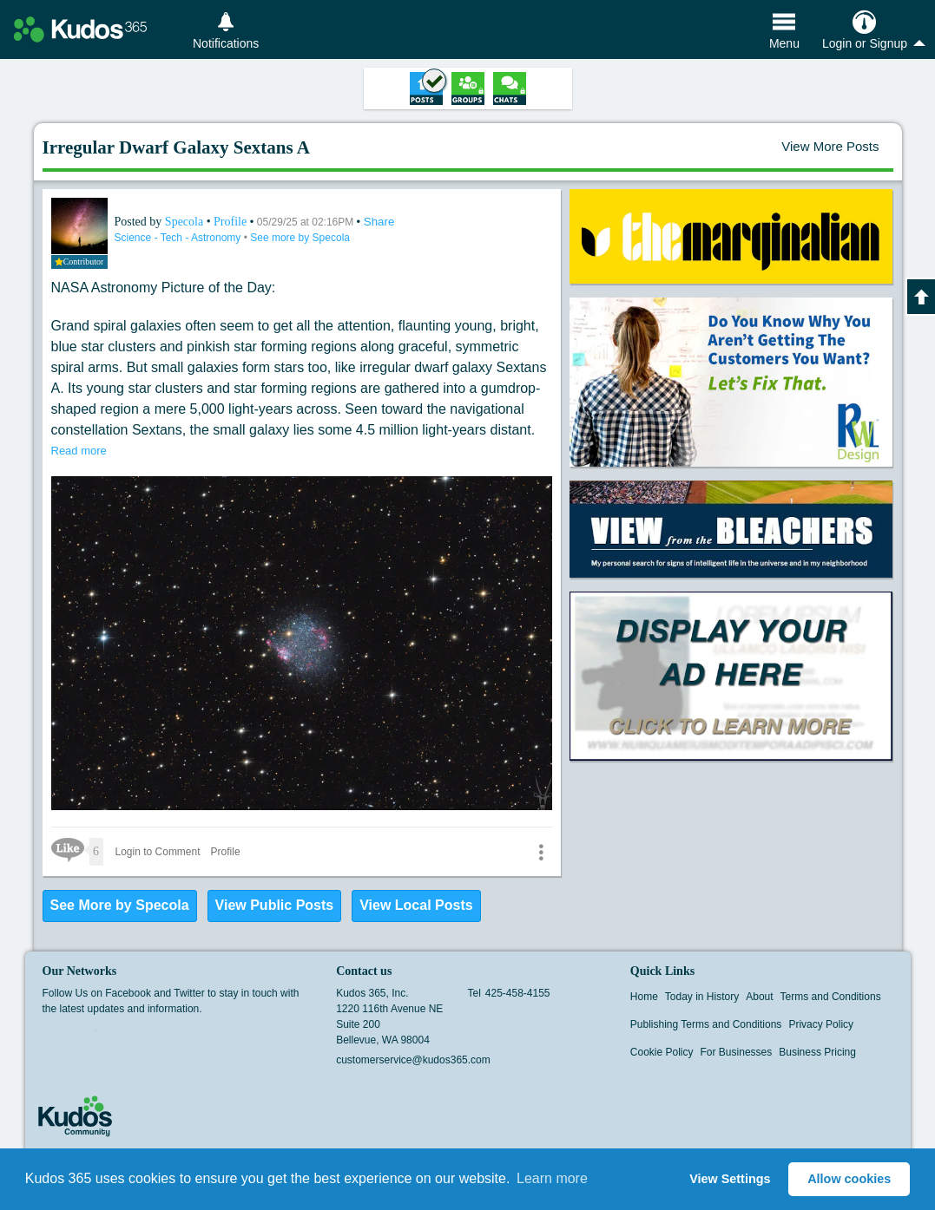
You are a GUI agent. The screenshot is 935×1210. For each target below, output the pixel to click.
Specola (186, 221)
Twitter (85, 1035)
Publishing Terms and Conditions (706, 1024)
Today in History (702, 997)
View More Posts (830, 146)
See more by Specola (300, 238)
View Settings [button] (729, 1179)
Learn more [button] (552, 1178)
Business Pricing (817, 1052)
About (759, 997)
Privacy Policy (820, 1024)
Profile (230, 221)
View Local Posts (415, 905)
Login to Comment (158, 852)
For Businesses (737, 1052)
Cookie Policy (662, 1052)
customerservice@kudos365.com (413, 1060)
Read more (79, 450)
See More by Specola (119, 905)
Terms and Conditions (830, 997)
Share (379, 221)
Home (644, 997)
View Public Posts (274, 905)
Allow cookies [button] (849, 1179)
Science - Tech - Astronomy (179, 238)
